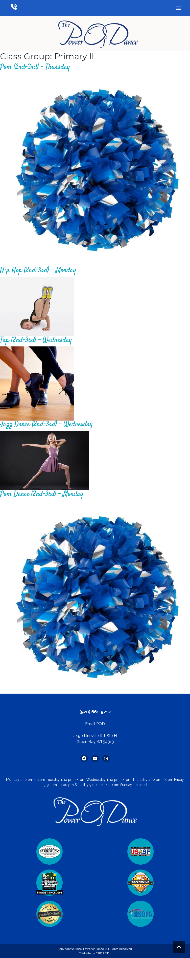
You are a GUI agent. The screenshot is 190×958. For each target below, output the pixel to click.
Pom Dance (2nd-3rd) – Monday (41, 494)
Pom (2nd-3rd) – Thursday (35, 67)
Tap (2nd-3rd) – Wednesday (36, 340)
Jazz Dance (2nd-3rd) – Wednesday (46, 424)
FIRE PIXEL (103, 953)
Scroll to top (179, 947)
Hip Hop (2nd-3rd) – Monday (38, 271)
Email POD (95, 724)
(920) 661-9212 (95, 711)
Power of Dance (93, 949)
